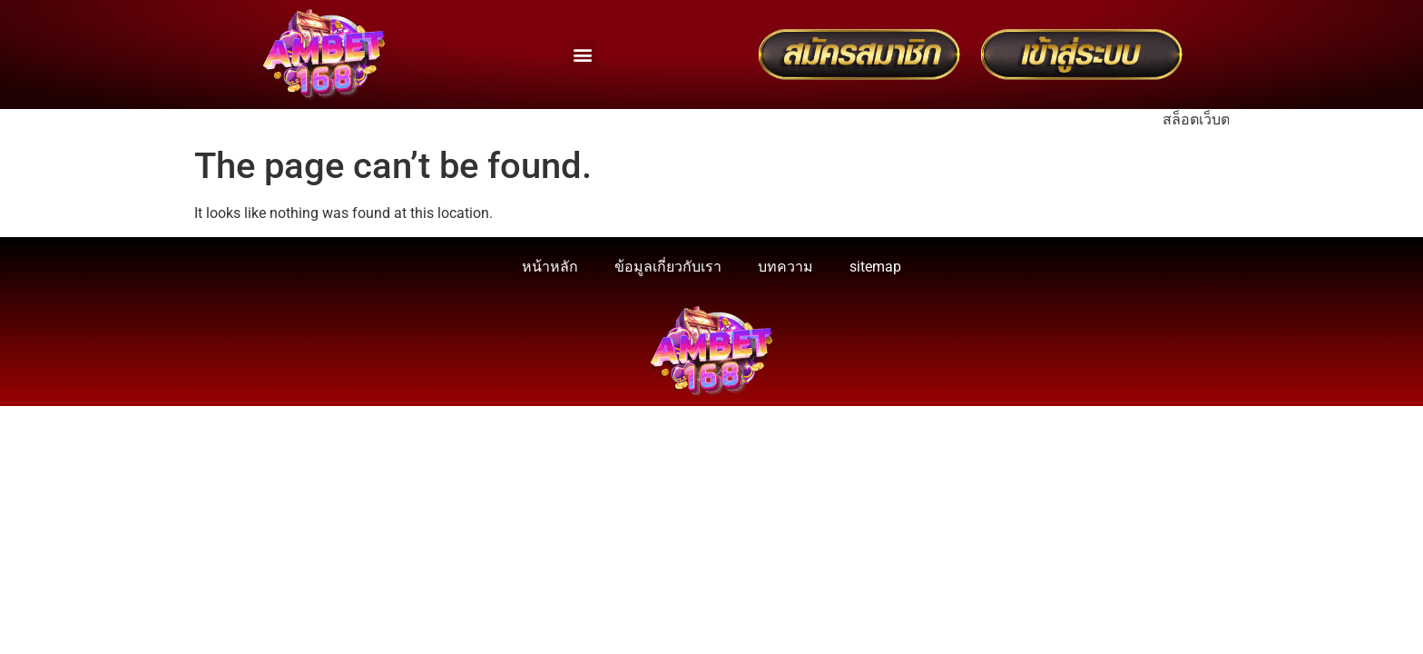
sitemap (875, 266)
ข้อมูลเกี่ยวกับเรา (667, 266)
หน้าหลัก (550, 266)
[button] (582, 55)
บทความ (785, 266)
